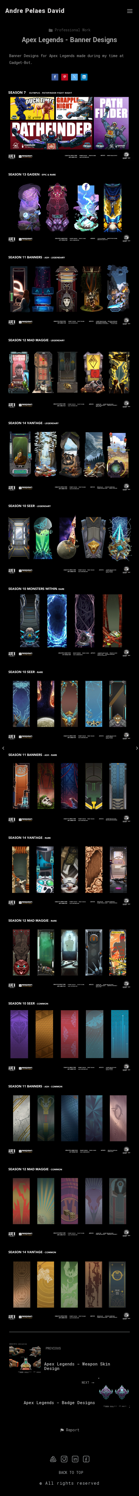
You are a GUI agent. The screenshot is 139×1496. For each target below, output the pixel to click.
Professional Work (69, 29)
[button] (69, 1430)
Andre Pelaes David (35, 11)
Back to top (71, 1472)
